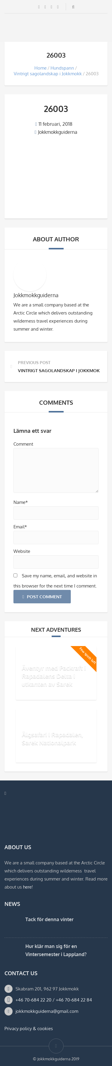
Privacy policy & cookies (28, 1028)
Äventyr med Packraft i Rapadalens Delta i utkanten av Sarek (54, 676)
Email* (20, 527)
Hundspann (62, 68)
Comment (23, 444)
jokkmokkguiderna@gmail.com (47, 1011)
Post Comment (42, 596)
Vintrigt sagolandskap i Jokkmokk (48, 73)
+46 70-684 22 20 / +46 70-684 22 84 (54, 1000)
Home (40, 68)
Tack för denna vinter (49, 919)
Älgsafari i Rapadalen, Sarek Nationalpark (52, 738)
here (27, 887)
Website (21, 551)
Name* (20, 502)
